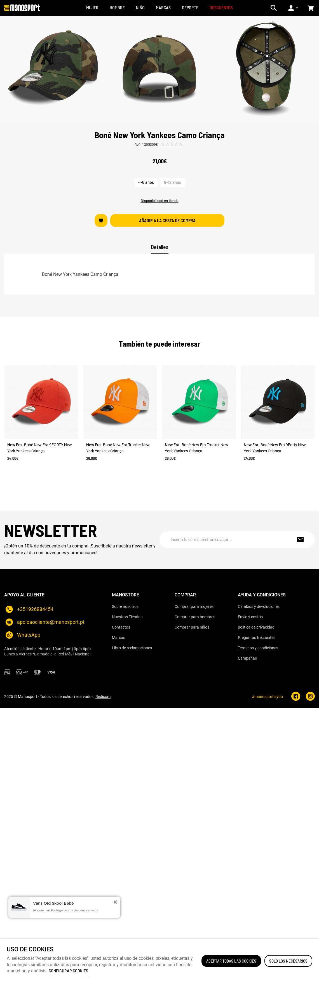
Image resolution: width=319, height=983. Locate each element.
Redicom (103, 696)
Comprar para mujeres (194, 606)
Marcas (118, 637)
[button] (115, 902)
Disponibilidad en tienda (160, 201)
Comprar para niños (192, 627)
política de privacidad (256, 627)
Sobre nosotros (125, 606)
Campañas (247, 658)
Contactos (121, 627)
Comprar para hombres (195, 617)
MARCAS (163, 7)
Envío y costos (250, 617)
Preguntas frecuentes (256, 637)
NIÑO (140, 7)
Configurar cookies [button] (68, 970)
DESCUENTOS (221, 7)
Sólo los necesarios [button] (288, 960)
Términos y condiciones (258, 648)
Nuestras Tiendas (127, 617)
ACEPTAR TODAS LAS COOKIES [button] (231, 960)
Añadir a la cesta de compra (167, 220)
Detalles (159, 246)
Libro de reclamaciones (132, 648)
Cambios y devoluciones (259, 606)
